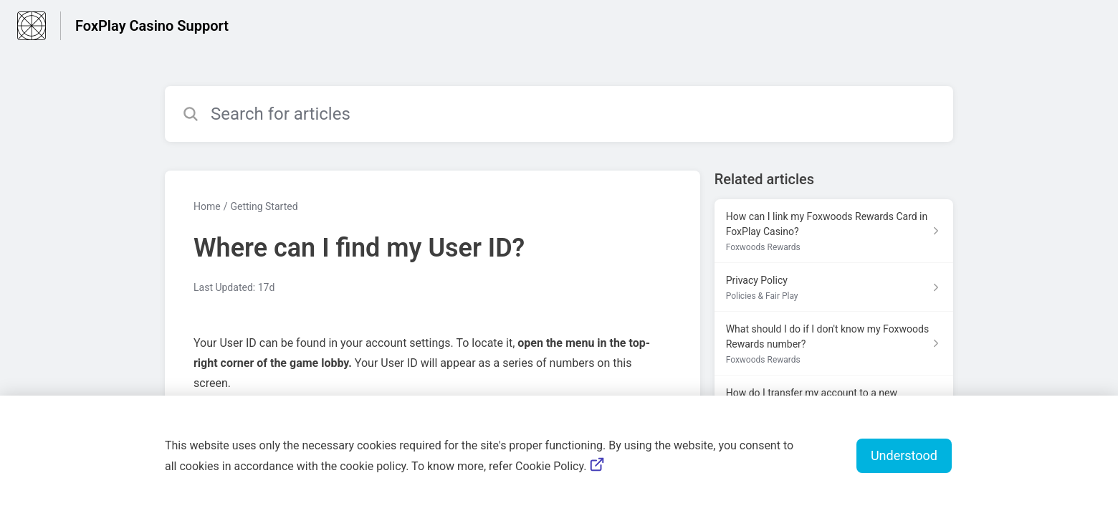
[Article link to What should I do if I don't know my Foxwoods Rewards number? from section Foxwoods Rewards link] (834, 344)
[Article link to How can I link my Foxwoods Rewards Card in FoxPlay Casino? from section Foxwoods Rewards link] (834, 231)
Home (207, 206)
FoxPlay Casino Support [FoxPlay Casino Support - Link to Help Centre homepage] (152, 25)
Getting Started (263, 206)
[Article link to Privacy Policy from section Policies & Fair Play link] (834, 287)
